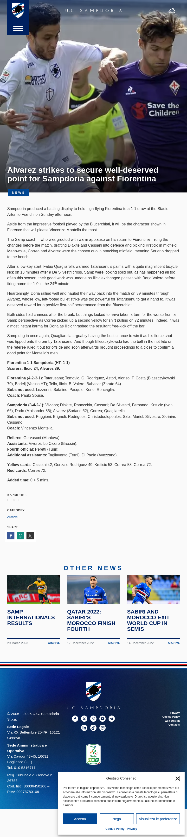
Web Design (172, 722)
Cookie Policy (114, 829)
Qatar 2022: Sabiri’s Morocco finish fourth (91, 622)
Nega (116, 819)
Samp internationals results (31, 619)
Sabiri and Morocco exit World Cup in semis (148, 622)
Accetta (80, 819)
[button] (177, 778)
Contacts (174, 726)
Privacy (132, 829)
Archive (12, 517)
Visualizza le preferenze (158, 819)
